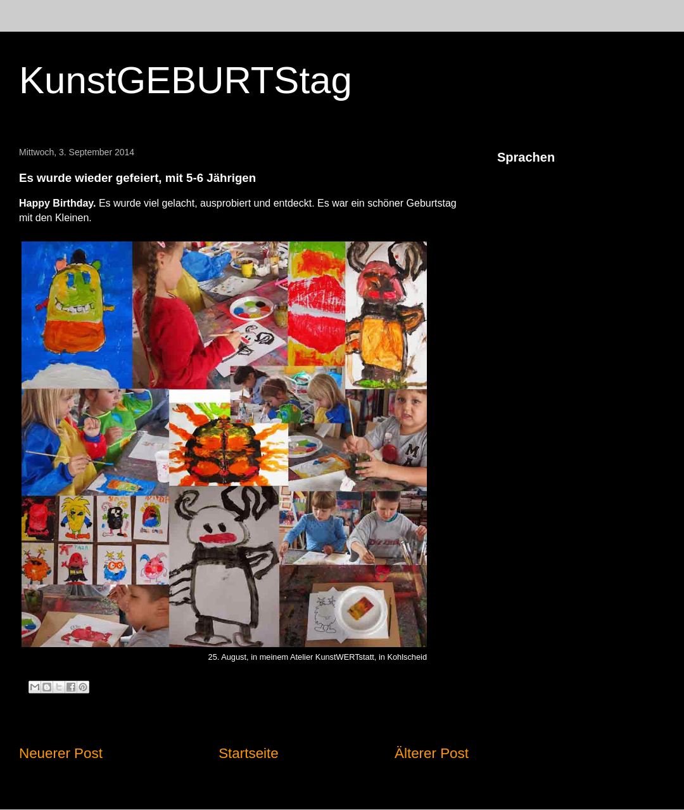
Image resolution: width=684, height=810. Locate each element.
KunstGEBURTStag (185, 80)
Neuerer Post (61, 753)
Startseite (248, 753)
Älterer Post (432, 753)
